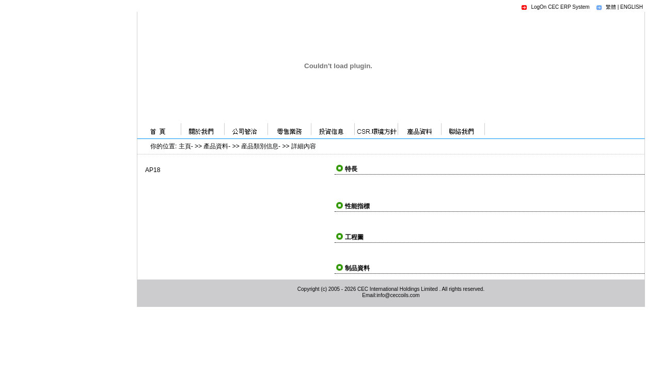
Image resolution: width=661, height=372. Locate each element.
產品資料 (215, 146)
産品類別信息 (259, 146)
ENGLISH (631, 7)
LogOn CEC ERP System (560, 7)
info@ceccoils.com (398, 295)
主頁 (185, 146)
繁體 (611, 7)
